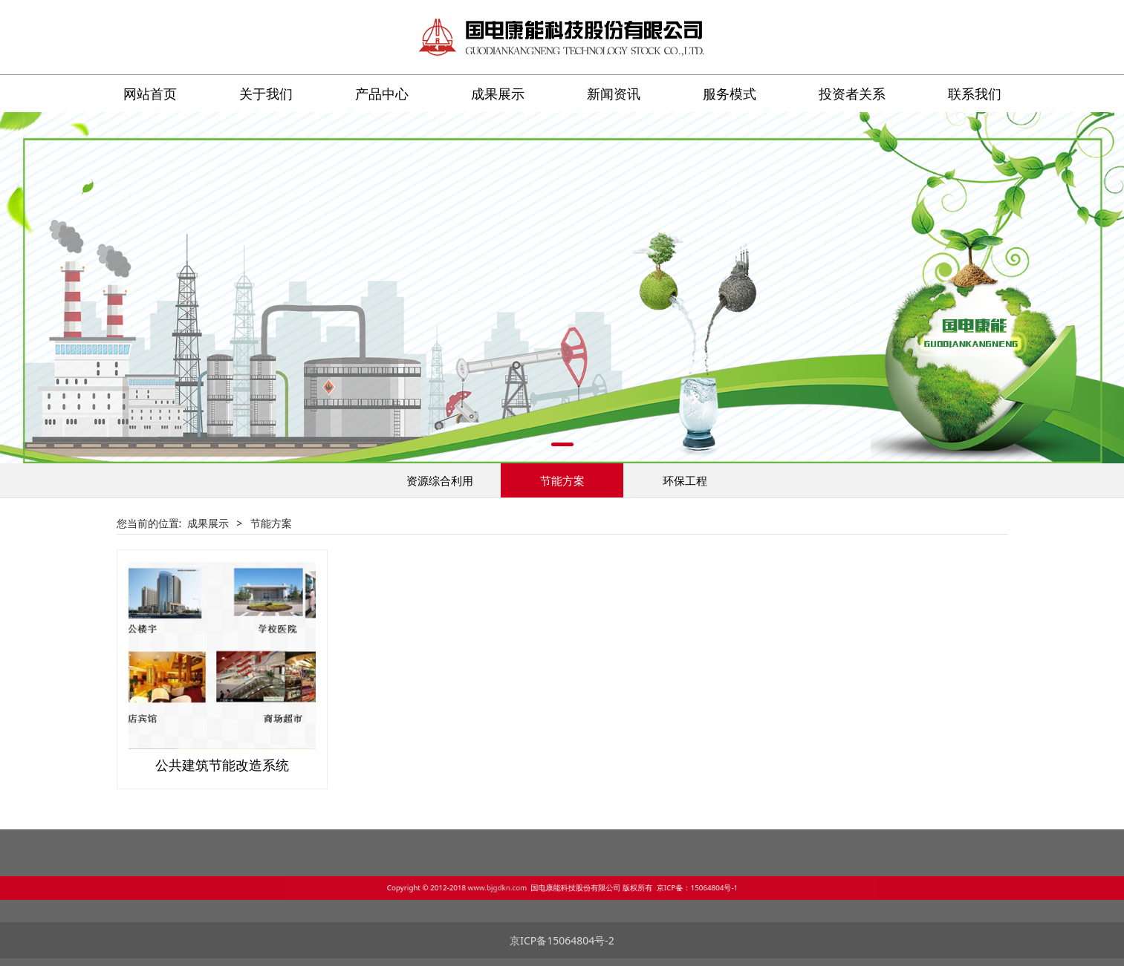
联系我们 (974, 93)
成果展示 (497, 93)
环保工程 (685, 480)
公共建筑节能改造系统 (222, 765)
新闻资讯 (613, 93)
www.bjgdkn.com (531, 885)
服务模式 (729, 93)
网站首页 (150, 93)
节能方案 (562, 480)
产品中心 (382, 93)
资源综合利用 (439, 480)
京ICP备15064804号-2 (562, 940)
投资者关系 (852, 93)
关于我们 (266, 93)
